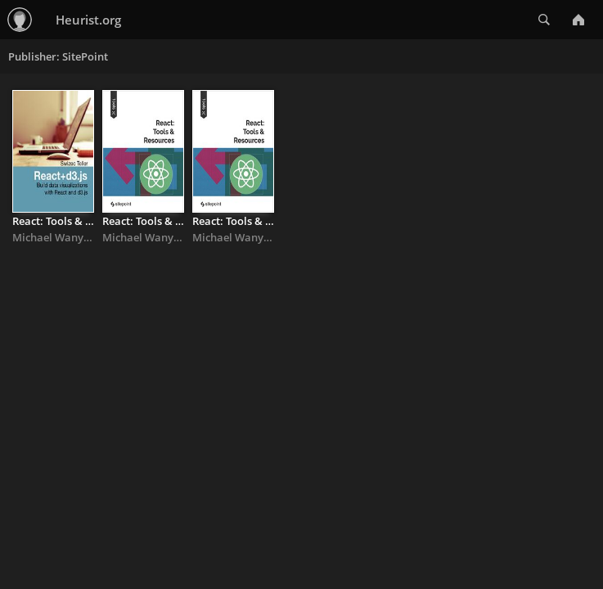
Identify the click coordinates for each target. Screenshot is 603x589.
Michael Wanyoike (58, 237)
